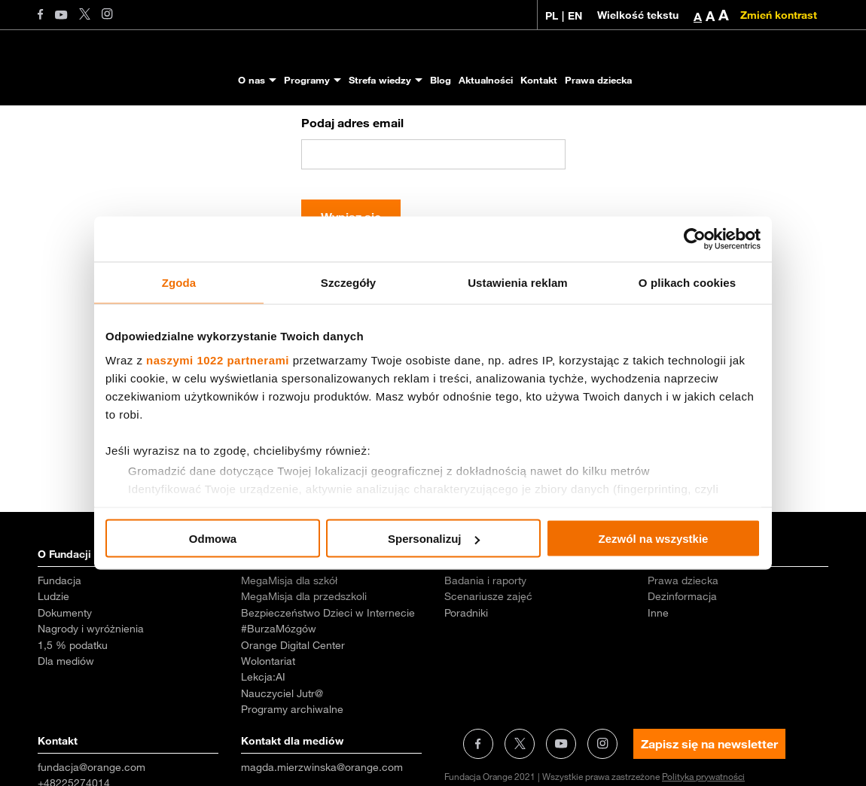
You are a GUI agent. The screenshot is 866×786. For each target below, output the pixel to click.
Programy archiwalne (292, 774)
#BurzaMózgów (278, 694)
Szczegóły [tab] (348, 282)
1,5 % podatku (73, 710)
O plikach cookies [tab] (687, 282)
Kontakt (538, 80)
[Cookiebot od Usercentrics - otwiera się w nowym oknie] (695, 239)
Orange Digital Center (293, 710)
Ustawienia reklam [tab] (518, 282)
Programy (307, 80)
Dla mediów (66, 726)
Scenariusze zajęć (488, 662)
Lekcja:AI (263, 742)
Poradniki (466, 678)
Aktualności (486, 80)
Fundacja (59, 646)
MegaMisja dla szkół (289, 646)
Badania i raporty (485, 646)
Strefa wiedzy (380, 80)
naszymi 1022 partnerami (217, 359)
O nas (251, 80)
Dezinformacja (682, 662)
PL (551, 16)
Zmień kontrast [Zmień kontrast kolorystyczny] (778, 15)
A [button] (698, 16)
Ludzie (53, 662)
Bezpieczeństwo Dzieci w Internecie (328, 678)
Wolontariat (268, 726)
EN (575, 16)
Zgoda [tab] (179, 282)
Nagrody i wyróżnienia (91, 694)
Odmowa (212, 538)
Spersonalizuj (434, 538)
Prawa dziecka (598, 80)
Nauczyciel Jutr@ (282, 759)
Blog (440, 80)
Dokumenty (65, 678)
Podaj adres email (352, 188)
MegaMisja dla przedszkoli (304, 662)
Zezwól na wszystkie (654, 538)
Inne (658, 678)
